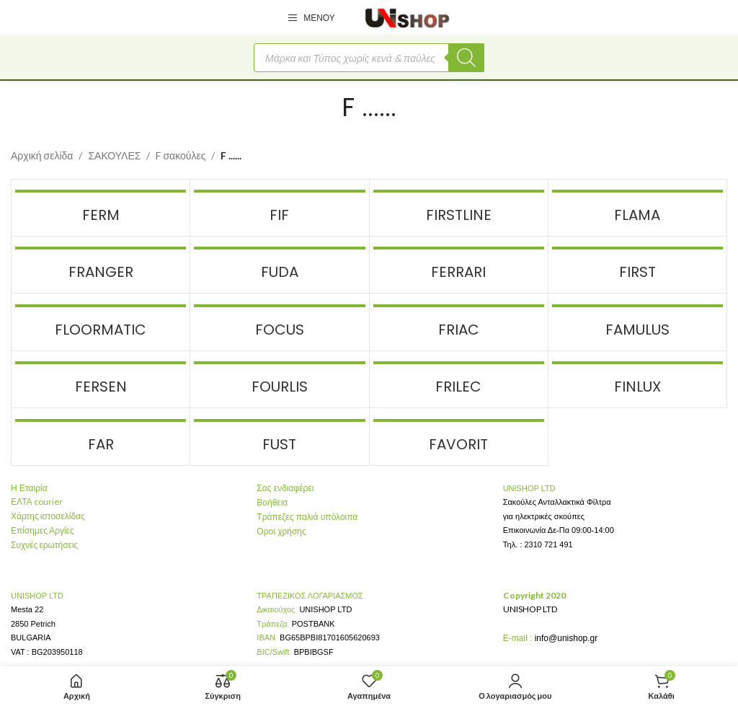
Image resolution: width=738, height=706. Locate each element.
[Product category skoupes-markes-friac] (458, 321)
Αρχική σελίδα (42, 155)
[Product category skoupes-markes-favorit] (458, 436)
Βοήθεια (272, 503)
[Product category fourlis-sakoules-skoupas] (279, 379)
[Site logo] (407, 17)
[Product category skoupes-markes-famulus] (637, 321)
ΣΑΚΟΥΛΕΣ (114, 155)
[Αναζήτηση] (466, 57)
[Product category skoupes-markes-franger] (100, 264)
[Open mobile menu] (311, 18)
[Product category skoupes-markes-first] (637, 264)
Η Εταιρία (29, 488)
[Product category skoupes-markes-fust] (279, 436)
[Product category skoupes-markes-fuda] (279, 264)
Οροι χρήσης (281, 531)
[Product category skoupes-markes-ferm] (100, 207)
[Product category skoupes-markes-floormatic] (100, 321)
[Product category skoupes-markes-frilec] (458, 379)
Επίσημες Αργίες (42, 530)
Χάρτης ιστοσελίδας (48, 516)
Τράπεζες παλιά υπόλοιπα (307, 517)
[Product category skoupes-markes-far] (100, 436)
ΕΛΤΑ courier (37, 501)
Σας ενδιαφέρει (285, 488)
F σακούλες (180, 155)
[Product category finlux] (637, 379)
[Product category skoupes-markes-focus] (279, 321)
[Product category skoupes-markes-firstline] (458, 207)
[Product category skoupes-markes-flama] (637, 207)
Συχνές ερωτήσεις (44, 544)
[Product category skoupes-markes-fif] (279, 207)
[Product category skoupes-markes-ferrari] (458, 264)
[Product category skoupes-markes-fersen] (100, 379)
